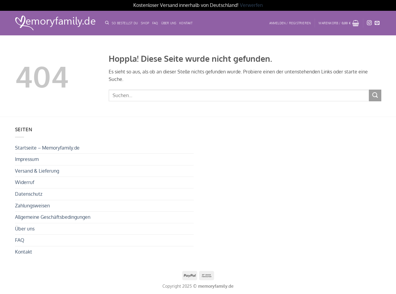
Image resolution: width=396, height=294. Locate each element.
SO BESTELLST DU (125, 23)
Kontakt (185, 23)
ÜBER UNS (169, 23)
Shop (145, 23)
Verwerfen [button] (251, 5)
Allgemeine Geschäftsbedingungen (52, 217)
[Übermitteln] (375, 95)
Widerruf (24, 182)
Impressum (27, 159)
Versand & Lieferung (37, 171)
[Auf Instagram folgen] (369, 23)
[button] (290, 23)
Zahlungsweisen (32, 206)
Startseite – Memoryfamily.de (47, 148)
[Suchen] (107, 23)
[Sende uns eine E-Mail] (377, 23)
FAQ (155, 23)
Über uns (25, 229)
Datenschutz (28, 194)
